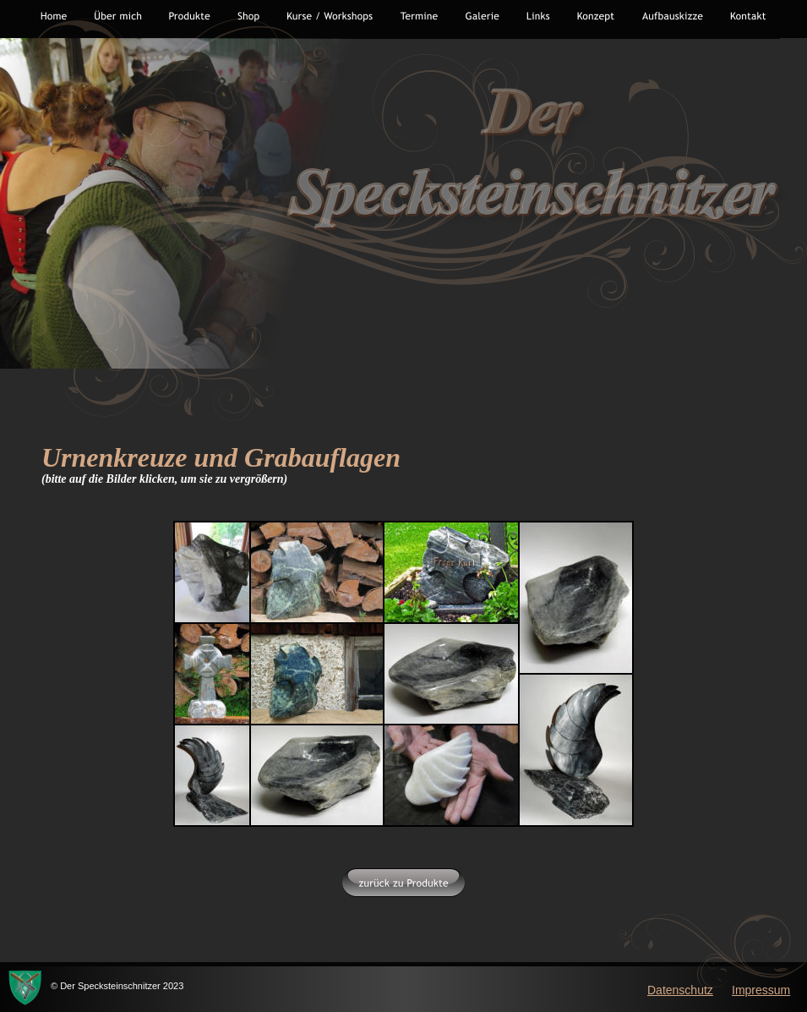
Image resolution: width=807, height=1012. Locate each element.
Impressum (761, 990)
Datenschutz (680, 990)
